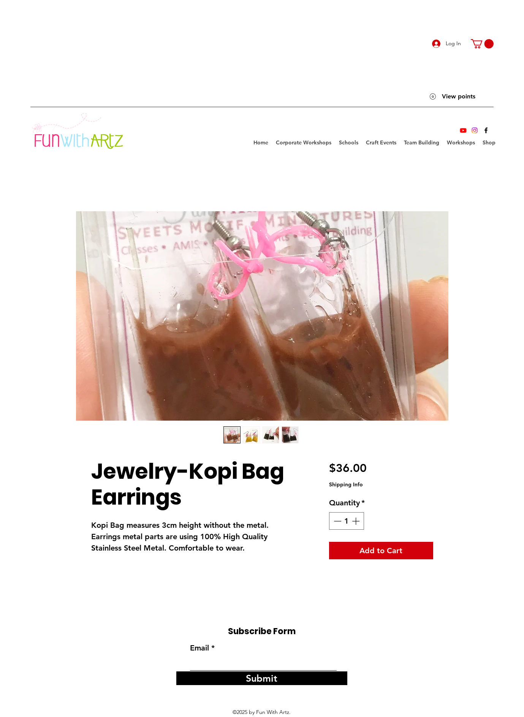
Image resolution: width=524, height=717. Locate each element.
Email (199, 648)
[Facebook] (486, 130)
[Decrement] (336, 521)
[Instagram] (474, 130)
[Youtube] (463, 130)
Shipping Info (346, 484)
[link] (482, 43)
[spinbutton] (346, 521)
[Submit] (261, 678)
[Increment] (356, 521)
